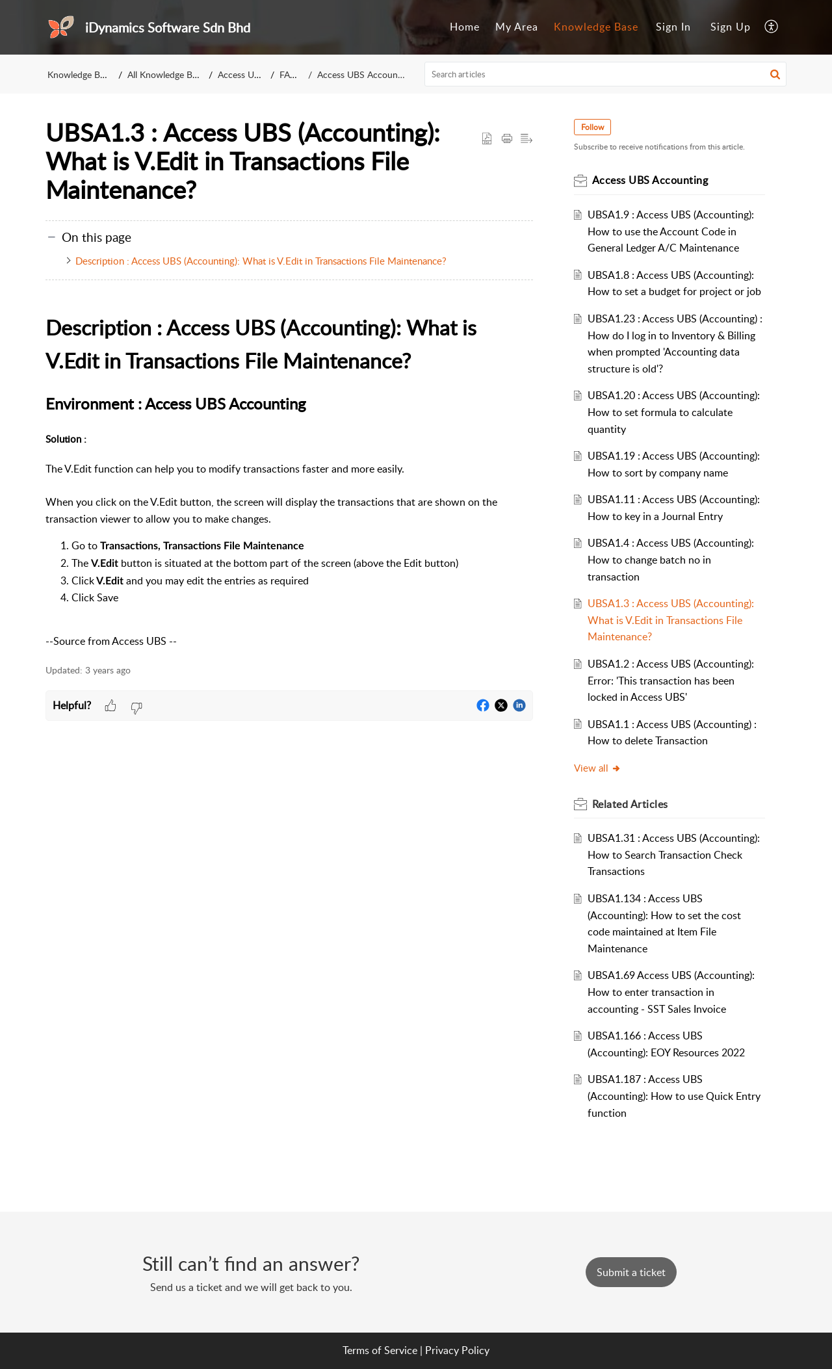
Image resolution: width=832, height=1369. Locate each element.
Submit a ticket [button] (631, 1272)
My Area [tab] (516, 27)
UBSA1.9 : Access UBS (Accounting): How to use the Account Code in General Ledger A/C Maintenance (671, 231)
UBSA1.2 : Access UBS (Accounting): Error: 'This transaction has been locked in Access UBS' (671, 680)
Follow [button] (593, 127)
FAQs (290, 74)
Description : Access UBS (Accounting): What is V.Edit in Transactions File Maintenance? (261, 260)
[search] (605, 74)
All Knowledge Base (166, 74)
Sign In (673, 27)
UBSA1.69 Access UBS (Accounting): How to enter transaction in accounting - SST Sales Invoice (671, 991)
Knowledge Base (80, 74)
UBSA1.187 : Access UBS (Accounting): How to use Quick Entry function (674, 1095)
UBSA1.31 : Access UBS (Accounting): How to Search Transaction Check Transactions (674, 854)
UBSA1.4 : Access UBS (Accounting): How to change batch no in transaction (671, 559)
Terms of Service (380, 1350)
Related (631, 804)
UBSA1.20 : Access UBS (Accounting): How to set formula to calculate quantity (674, 412)
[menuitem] (673, 27)
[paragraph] (289, 480)
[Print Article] (507, 139)
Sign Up (730, 27)
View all (598, 767)
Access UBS (241, 74)
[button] (775, 74)
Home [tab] (465, 27)
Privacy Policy (457, 1350)
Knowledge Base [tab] (596, 27)
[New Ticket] (631, 1272)
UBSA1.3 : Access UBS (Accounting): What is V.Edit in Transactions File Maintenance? (671, 620)
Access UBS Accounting (365, 74)
